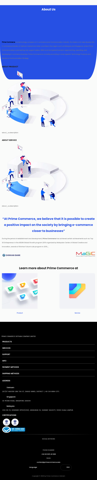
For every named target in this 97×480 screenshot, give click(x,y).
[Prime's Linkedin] (52, 443)
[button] (66, 467)
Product (20, 313)
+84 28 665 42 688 (48, 454)
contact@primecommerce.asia (48, 462)
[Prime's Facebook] (43, 443)
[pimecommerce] (5, 3)
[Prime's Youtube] (47, 443)
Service (77, 313)
